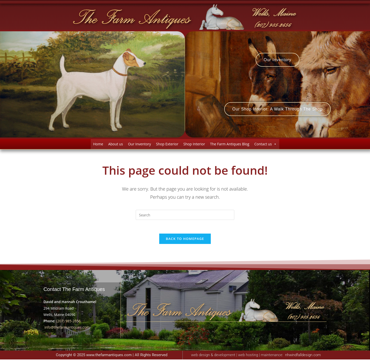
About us (115, 145)
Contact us (265, 145)
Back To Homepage (185, 242)
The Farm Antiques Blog (229, 145)
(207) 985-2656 (68, 324)
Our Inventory (139, 145)
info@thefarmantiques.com (67, 330)
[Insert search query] (185, 217)
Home (98, 145)
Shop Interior (194, 145)
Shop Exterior (167, 145)
